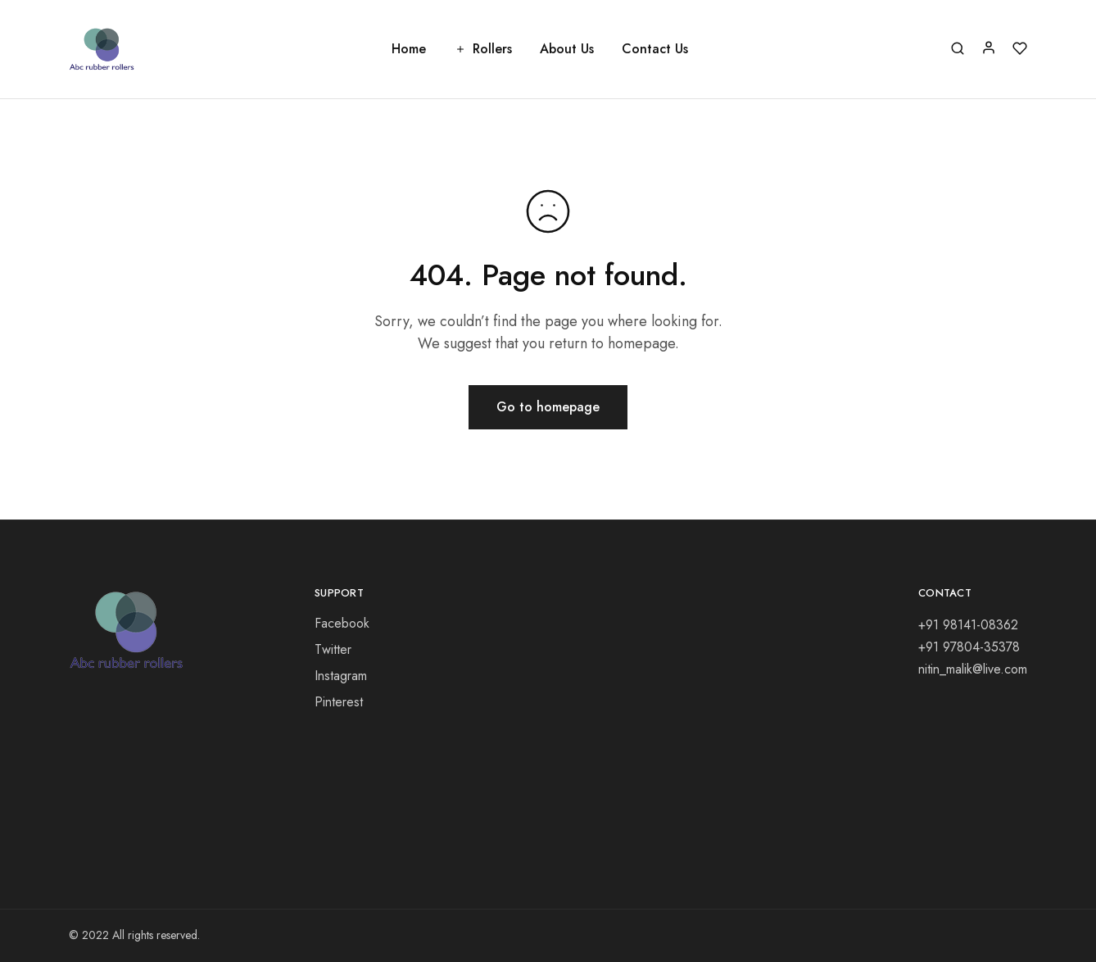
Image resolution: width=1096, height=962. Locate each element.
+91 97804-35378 (969, 647)
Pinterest (339, 701)
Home (409, 49)
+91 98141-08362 (968, 624)
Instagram (341, 675)
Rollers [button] (483, 49)
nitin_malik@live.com (972, 669)
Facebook (342, 623)
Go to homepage (548, 406)
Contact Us (655, 49)
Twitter (333, 649)
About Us (567, 49)
